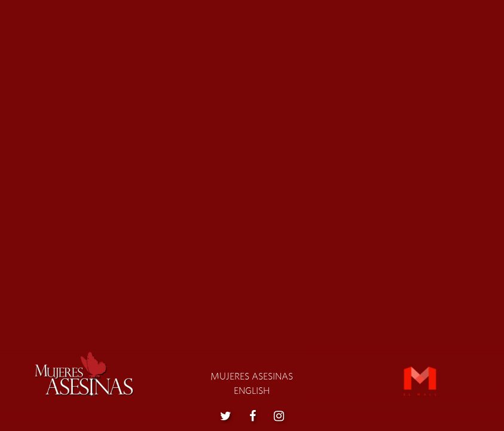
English (252, 391)
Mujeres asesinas (251, 376)
